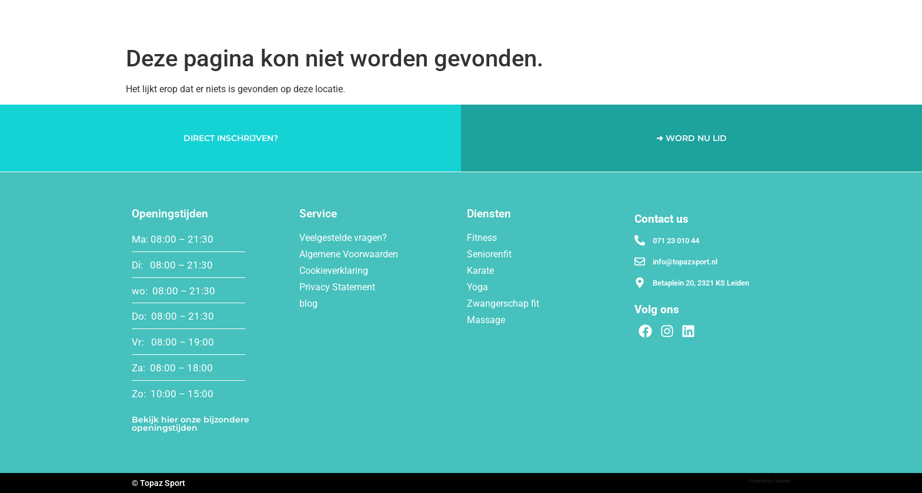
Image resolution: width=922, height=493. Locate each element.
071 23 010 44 (676, 240)
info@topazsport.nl (685, 261)
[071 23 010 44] (639, 240)
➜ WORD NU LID (691, 138)
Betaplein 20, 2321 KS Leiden (701, 283)
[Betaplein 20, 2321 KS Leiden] (639, 282)
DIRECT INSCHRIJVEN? (230, 138)
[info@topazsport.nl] (639, 261)
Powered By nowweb (769, 481)
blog (308, 303)
